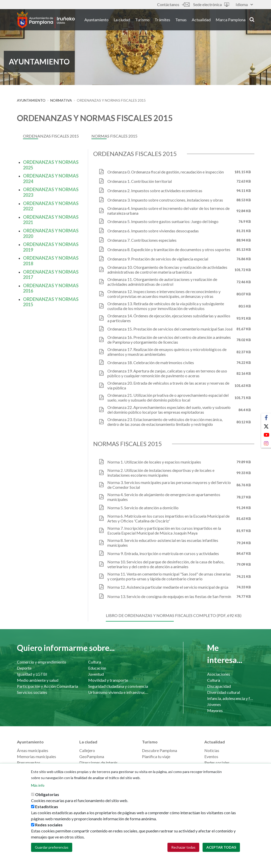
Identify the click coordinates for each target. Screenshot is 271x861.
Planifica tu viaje (156, 756)
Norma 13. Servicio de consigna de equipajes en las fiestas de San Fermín (169, 596)
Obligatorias (47, 798)
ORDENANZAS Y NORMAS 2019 (51, 247)
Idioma (244, 4)
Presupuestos (28, 762)
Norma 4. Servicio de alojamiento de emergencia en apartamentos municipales (163, 497)
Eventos (211, 756)
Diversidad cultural (223, 692)
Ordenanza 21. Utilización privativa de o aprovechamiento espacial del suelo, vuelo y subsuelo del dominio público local (168, 397)
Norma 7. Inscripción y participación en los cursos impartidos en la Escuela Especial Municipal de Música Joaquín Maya (164, 530)
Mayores (215, 710)
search (252, 19)
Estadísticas (46, 810)
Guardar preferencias (51, 851)
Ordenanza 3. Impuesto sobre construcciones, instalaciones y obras (165, 199)
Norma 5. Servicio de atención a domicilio (143, 507)
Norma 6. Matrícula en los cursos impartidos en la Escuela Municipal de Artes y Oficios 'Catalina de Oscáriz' (168, 518)
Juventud (96, 674)
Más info (37, 789)
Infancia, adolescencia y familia (230, 698)
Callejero (87, 750)
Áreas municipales (32, 750)
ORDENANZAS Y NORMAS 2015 (51, 301)
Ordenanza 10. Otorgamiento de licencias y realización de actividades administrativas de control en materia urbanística (167, 269)
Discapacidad (219, 686)
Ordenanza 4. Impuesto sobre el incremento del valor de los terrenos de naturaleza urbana (168, 210)
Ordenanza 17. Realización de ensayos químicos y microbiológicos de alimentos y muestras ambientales (167, 352)
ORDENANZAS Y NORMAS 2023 (51, 192)
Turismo (142, 19)
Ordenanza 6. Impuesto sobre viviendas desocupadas (153, 230)
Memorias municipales (36, 756)
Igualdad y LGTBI (32, 674)
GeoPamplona (91, 756)
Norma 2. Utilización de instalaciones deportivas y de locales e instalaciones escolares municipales (160, 472)
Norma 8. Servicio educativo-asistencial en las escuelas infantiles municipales (162, 542)
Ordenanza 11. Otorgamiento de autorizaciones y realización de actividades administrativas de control (162, 281)
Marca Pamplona (230, 19)
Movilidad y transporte (108, 680)
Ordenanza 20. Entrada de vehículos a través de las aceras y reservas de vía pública (168, 385)
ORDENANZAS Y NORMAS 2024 (51, 178)
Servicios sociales (32, 692)
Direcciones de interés (98, 762)
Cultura (94, 661)
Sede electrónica (211, 4)
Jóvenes (214, 704)
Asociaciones (218, 674)
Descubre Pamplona (159, 750)
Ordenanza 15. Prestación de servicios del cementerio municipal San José (170, 328)
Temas (181, 19)
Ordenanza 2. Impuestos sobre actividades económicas (154, 190)
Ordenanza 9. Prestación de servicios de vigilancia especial (157, 258)
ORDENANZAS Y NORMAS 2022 (51, 206)
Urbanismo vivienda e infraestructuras (118, 692)
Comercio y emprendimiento (41, 661)
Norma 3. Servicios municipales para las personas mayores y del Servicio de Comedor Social (169, 485)
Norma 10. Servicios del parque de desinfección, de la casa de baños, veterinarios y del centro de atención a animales (165, 564)
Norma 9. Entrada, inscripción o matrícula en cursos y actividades (163, 553)
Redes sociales (217, 762)
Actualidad (201, 19)
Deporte (24, 668)
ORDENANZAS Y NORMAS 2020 (51, 233)
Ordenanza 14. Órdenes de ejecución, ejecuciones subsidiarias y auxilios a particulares (168, 318)
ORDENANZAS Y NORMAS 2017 (51, 274)
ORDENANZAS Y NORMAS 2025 (51, 164)
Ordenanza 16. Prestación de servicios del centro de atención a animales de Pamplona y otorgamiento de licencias (169, 339)
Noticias (211, 750)
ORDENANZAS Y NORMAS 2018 (51, 260)
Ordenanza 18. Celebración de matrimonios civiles (150, 362)
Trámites (162, 19)
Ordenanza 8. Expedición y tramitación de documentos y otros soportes (168, 249)
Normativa (61, 100)
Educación (97, 668)
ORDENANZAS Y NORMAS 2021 (51, 219)
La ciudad (122, 19)
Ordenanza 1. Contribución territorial (139, 181)
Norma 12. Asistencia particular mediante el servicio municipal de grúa (167, 587)
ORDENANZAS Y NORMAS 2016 (51, 288)
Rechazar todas (183, 851)
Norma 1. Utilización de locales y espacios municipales (154, 461)
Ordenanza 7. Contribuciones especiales (142, 240)
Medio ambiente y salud (37, 680)
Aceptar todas (221, 851)
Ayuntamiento (96, 19)
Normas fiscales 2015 (114, 136)
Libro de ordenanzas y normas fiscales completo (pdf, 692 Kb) (173, 615)
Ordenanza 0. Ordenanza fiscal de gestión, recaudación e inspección (165, 171)
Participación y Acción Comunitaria (47, 686)
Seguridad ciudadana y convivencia (118, 686)
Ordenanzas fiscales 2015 (51, 136)
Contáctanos (173, 4)
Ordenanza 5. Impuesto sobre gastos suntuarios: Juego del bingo (162, 221)
